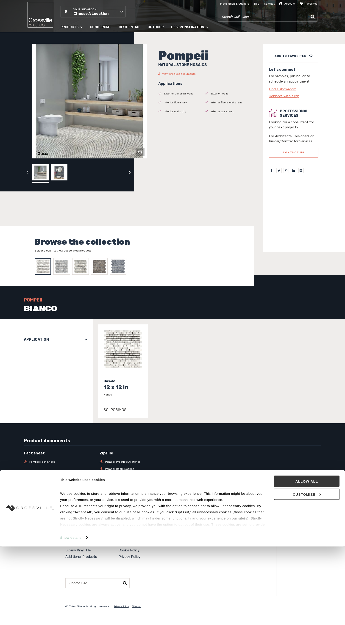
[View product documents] (205, 74)
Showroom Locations (136, 524)
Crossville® (127, 544)
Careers (125, 537)
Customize (307, 573)
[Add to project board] (293, 56)
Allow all (306, 560)
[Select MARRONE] (100, 266)
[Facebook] (271, 170)
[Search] (312, 17)
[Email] (301, 170)
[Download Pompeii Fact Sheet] (59, 462)
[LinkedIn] (293, 170)
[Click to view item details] (122, 371)
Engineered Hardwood (82, 537)
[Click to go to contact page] (293, 89)
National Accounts (186, 524)
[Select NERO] (119, 266)
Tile (68, 518)
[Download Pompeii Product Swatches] (135, 462)
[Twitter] (279, 170)
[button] (93, 11)
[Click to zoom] (140, 152)
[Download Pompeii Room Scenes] (135, 469)
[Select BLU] (62, 266)
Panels (70, 524)
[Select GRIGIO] (81, 266)
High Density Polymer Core (86, 544)
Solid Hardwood (77, 531)
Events (177, 518)
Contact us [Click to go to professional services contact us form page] (294, 152)
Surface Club (182, 531)
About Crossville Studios (138, 518)
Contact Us (128, 531)
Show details (70, 616)
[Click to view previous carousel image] (27, 172)
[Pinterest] (286, 170)
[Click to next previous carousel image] (130, 172)
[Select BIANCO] (44, 266)
